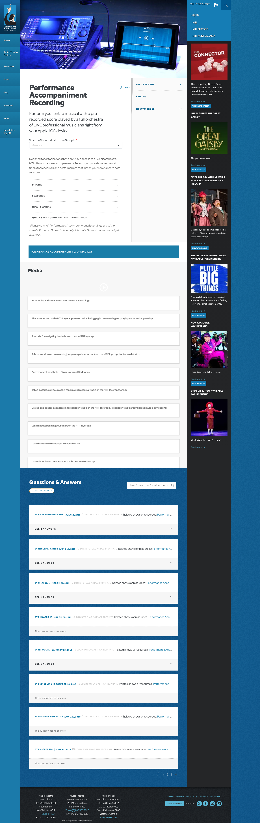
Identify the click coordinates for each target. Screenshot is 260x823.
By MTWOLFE (42, 646)
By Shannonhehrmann (49, 511)
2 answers (45, 525)
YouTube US (199, 800)
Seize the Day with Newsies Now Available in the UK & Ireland (208, 180)
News (6, 118)
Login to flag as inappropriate (103, 510)
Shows (7, 40)
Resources (9, 66)
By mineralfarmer (46, 545)
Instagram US (219, 800)
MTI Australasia (203, 36)
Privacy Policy (192, 793)
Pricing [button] (141, 96)
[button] (216, 5)
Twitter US (212, 800)
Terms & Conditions (175, 793)
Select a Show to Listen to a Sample (52, 140)
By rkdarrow (43, 613)
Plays (6, 79)
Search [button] (226, 5)
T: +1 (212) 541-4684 (45, 810)
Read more (198, 101)
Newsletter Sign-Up (9, 131)
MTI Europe (200, 29)
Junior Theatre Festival (11, 53)
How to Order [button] (145, 109)
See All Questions (40, 490)
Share (127, 87)
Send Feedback (175, 800)
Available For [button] (145, 84)
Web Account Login (200, 3)
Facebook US (205, 800)
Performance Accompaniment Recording (171, 579)
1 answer (44, 559)
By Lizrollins (43, 680)
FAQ (6, 92)
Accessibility (216, 793)
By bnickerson (44, 745)
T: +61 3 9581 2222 (108, 814)
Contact (204, 793)
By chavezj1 (42, 579)
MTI (194, 22)
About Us (8, 105)
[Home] (10, 17)
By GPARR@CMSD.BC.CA (49, 713)
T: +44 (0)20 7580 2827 (77, 806)
